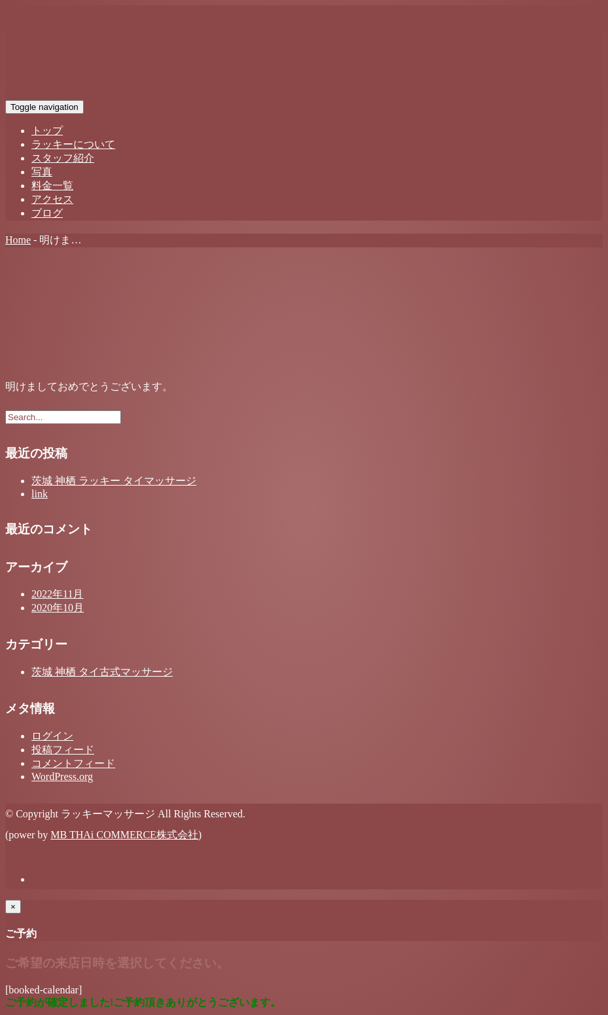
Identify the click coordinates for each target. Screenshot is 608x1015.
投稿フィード (62, 749)
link (39, 493)
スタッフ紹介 (62, 158)
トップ (47, 130)
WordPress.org (62, 776)
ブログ (47, 213)
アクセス (52, 199)
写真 (41, 171)
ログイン (52, 735)
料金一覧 (52, 185)
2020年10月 (57, 607)
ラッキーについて (73, 144)
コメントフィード (73, 763)
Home (18, 239)
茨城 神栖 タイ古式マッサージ (102, 671)
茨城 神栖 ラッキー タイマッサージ (113, 480)
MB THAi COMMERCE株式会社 (124, 834)
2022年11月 (57, 593)
